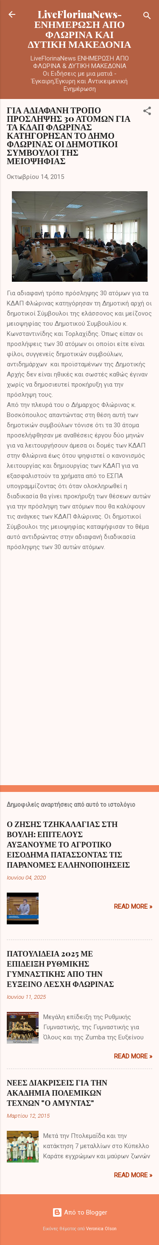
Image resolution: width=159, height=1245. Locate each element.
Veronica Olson (101, 1228)
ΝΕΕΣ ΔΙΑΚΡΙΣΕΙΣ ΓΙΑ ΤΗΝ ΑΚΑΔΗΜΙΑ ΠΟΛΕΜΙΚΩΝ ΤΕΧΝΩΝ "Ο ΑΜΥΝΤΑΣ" (57, 1092)
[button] (147, 112)
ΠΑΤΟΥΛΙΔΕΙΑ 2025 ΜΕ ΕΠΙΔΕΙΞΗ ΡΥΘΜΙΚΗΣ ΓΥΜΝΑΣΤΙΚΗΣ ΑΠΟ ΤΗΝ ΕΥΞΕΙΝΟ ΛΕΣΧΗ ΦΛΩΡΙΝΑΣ (60, 968)
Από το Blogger (79, 1212)
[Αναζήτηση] (147, 17)
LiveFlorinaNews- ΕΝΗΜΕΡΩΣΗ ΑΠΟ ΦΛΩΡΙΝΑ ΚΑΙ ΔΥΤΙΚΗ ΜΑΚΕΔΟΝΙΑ (79, 29)
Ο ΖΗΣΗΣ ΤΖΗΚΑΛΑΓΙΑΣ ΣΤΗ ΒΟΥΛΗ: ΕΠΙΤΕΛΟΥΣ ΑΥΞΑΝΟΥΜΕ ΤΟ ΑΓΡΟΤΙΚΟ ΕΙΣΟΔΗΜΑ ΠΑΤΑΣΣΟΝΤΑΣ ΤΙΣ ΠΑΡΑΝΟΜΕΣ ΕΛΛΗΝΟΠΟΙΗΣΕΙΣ (68, 844)
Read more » (133, 906)
